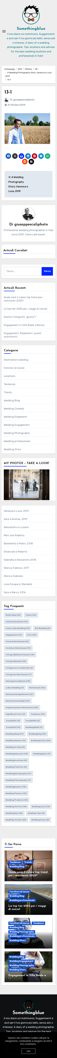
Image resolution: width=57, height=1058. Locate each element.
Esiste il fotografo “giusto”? (20, 316)
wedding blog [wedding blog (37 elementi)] (15, 734)
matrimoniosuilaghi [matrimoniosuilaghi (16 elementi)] (18, 701)
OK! (28, 1051)
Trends (8, 392)
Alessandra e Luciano (16, 527)
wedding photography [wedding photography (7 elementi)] (18, 780)
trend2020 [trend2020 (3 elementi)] (32, 721)
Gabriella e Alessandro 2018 (20, 559)
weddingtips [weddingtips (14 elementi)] (14, 813)
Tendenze (9, 384)
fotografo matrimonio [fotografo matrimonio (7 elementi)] (18, 674)
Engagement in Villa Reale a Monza (24, 325)
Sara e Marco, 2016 (15, 592)
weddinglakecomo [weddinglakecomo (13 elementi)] (17, 754)
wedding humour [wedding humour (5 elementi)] (16, 740)
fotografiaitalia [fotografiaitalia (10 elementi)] (16, 661)
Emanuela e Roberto (15, 551)
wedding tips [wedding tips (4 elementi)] (36, 813)
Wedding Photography (17, 433)
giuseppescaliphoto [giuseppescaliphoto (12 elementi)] (18, 681)
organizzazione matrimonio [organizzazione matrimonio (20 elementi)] (22, 707)
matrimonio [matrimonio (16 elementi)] (37, 688)
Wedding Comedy (14, 408)
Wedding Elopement (15, 416)
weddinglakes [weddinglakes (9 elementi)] (41, 754)
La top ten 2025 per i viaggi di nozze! (25, 308)
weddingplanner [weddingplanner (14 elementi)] (16, 787)
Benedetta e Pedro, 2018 (18, 543)
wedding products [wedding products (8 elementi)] (17, 800)
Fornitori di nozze (14, 367)
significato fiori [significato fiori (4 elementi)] (15, 714)
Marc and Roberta (14, 535)
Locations (9, 376)
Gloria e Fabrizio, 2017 (16, 567)
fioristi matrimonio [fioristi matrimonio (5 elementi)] (17, 641)
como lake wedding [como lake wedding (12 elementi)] (18, 628)
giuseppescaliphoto (24, 99)
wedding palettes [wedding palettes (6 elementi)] (16, 767)
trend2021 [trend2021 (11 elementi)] (13, 727)
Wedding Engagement (17, 424)
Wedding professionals (17, 441)
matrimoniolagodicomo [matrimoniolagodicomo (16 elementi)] (19, 694)
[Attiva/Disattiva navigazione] (4, 31)
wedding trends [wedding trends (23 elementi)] (16, 820)
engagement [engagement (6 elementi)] (14, 635)
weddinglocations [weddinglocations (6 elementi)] (16, 760)
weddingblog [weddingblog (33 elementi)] (37, 734)
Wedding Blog (12, 400)
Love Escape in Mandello (18, 584)
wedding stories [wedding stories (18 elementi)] (16, 806)
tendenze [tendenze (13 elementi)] (38, 714)
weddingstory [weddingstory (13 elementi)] (41, 806)
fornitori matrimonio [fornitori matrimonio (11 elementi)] (18, 648)
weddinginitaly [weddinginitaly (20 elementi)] (40, 740)
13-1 (8, 92)
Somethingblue (31, 29)
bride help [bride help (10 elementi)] (13, 615)
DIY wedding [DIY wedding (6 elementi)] (42, 628)
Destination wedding (16, 359)
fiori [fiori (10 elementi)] (31, 635)
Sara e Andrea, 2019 (15, 519)
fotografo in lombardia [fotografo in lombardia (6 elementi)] (19, 668)
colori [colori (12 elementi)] (31, 615)
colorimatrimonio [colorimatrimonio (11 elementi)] (17, 622)
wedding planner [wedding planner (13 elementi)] (16, 793)
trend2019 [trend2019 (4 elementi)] (13, 721)
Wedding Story (12, 449)
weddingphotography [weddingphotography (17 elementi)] (18, 773)
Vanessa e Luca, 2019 (16, 510)
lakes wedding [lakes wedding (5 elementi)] (15, 688)
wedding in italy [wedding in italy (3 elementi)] (15, 747)
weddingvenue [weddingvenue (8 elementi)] (40, 820)
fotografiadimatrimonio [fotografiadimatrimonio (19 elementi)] (20, 655)
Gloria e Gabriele (13, 576)
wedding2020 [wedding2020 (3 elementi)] (34, 727)
